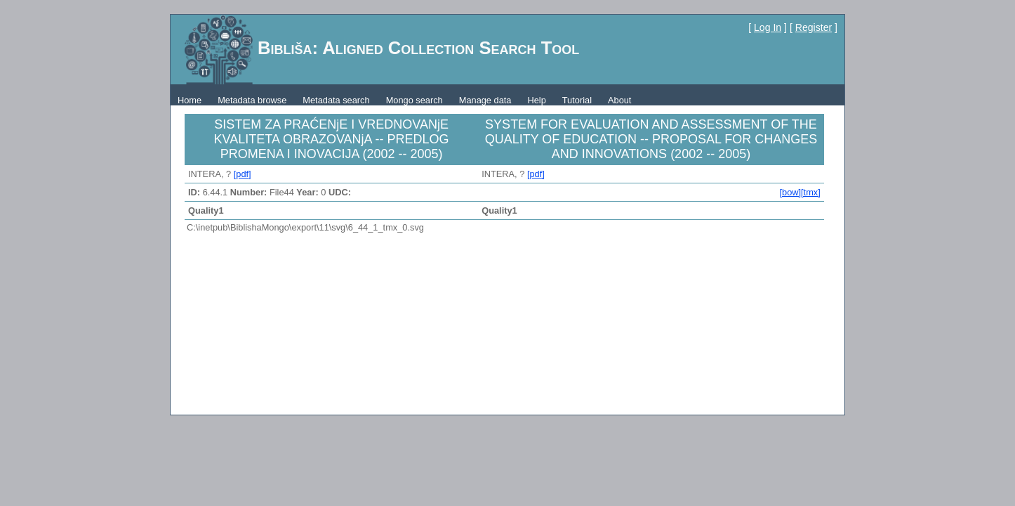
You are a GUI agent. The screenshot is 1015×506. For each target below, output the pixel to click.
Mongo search (414, 100)
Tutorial (577, 100)
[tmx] (811, 192)
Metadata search (336, 100)
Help (536, 100)
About (619, 100)
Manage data (485, 100)
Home (189, 100)
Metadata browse (252, 100)
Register (813, 27)
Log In (767, 27)
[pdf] (242, 174)
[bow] (790, 192)
